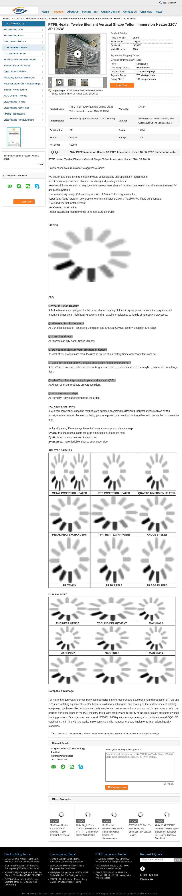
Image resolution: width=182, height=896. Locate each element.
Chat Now (146, 11)
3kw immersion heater (102, 733)
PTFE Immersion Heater (34, 18)
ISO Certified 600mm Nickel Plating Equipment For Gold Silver (67, 867)
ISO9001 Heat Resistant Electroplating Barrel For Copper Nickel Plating (68, 880)
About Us (73, 11)
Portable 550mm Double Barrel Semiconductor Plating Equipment (66, 860)
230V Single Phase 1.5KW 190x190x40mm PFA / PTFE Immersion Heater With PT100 (87, 830)
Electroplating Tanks (13, 29)
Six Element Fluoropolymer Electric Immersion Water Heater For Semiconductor (113, 832)
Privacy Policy (29, 893)
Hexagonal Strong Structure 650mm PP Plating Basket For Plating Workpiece (69, 873)
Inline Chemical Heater (15, 41)
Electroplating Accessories (16, 108)
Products (58, 11)
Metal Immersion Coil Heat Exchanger (22, 83)
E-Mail (143, 874)
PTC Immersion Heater (15, 53)
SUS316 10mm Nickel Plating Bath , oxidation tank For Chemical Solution (22, 860)
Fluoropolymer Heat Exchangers (19, 77)
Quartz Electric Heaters (15, 71)
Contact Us (130, 11)
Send (177, 859)
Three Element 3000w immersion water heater (137, 733)
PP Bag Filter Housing (14, 114)
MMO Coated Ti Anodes (15, 95)
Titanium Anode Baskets (15, 89)
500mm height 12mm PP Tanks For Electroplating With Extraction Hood (22, 867)
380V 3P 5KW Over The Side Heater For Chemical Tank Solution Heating (140, 830)
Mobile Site (146, 879)
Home (45, 11)
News (159, 11)
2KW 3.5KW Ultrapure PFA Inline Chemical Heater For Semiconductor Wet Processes (113, 875)
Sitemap (153, 874)
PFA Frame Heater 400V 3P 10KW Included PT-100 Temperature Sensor (60, 830)
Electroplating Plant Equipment (19, 120)
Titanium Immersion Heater (17, 65)
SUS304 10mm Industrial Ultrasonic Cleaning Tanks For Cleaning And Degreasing (22, 882)
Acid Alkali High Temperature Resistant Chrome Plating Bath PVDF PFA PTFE (23, 873)
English (171, 2)
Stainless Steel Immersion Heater (20, 59)
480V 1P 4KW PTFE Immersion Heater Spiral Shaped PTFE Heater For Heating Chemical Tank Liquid (167, 832)
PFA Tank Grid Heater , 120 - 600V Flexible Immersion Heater (112, 867)
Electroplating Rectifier (15, 102)
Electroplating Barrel (13, 35)
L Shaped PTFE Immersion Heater (73, 733)
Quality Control (110, 11)
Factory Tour (90, 11)
